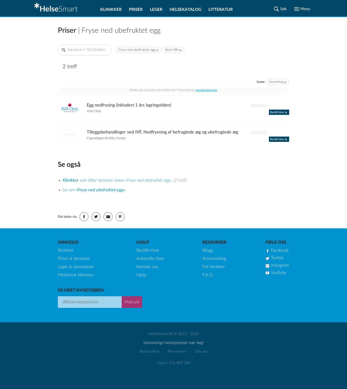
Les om (94, 190)
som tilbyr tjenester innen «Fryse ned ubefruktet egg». (118, 180)
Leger (156, 9)
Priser (136, 9)
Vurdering (276, 82)
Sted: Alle (172, 50)
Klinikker (111, 9)
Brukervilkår (149, 351)
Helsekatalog (185, 9)
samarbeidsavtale (206, 90)
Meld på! (132, 302)
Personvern (177, 351)
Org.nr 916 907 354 (173, 363)
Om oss (201, 351)
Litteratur (220, 9)
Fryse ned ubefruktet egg (136, 50)
